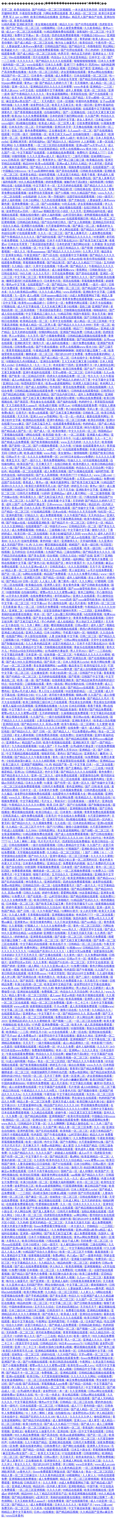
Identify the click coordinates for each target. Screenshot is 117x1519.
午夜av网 (63, 266)
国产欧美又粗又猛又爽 (94, 240)
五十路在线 (12, 625)
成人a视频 (33, 295)
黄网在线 (17, 1482)
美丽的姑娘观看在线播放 (17, 614)
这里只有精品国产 (51, 639)
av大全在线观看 (59, 1031)
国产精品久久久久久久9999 (64, 251)
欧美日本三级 (85, 137)
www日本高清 (14, 698)
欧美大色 (17, 97)
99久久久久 (21, 269)
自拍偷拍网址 (52, 112)
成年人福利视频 (11, 200)
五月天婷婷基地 (91, 1200)
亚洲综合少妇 (11, 383)
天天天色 (23, 416)
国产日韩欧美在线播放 (98, 317)
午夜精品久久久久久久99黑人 (39, 1090)
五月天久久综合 (44, 1306)
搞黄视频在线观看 (17, 178)
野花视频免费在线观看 (57, 508)
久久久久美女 (90, 1050)
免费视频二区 (50, 991)
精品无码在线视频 (63, 467)
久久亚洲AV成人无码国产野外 (25, 1284)
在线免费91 (67, 735)
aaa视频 (62, 665)
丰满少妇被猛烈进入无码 (65, 533)
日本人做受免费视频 (70, 28)
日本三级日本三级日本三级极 (27, 1310)
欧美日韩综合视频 (33, 1240)
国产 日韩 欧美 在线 (53, 687)
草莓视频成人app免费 (54, 1383)
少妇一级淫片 (105, 196)
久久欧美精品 (93, 28)
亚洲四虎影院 (52, 881)
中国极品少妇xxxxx (93, 35)
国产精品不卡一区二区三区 (69, 522)
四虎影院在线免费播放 (47, 368)
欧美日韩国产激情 (101, 1079)
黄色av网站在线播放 (100, 71)
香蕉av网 (17, 508)
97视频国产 (73, 848)
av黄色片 (26, 317)
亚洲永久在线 (25, 1394)
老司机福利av (37, 141)
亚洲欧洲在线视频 (60, 1442)
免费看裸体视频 (22, 870)
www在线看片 (35, 64)
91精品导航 (65, 313)
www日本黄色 (85, 1464)
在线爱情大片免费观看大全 (69, 793)
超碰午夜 (61, 1112)
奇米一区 (40, 614)
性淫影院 (106, 544)
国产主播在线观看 (50, 955)
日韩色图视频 (52, 929)
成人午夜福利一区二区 (66, 1427)
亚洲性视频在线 (62, 1237)
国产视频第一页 (31, 159)
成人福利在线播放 (57, 343)
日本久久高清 (32, 508)
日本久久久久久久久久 (87, 1204)
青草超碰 (85, 39)
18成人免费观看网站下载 (85, 295)
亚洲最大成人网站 (98, 434)
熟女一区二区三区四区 (52, 1061)
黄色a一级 (42, 482)
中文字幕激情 (23, 874)
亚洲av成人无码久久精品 (71, 163)
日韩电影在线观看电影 (85, 390)
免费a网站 (58, 1255)
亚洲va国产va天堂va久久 (91, 145)
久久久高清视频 (78, 566)
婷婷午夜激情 (50, 892)
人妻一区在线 (105, 141)
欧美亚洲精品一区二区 (95, 1156)
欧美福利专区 (33, 559)
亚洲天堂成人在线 (63, 1101)
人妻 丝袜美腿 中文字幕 (56, 500)
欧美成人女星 (66, 977)
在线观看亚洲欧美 (38, 522)
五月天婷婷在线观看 (70, 185)
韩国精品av (92, 328)
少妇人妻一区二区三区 (28, 1215)
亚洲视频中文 (63, 617)
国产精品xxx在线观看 (81, 687)
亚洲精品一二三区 (101, 86)
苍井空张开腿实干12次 (80, 903)
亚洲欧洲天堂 (23, 343)
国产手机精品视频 (37, 1295)
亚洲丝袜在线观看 (28, 991)
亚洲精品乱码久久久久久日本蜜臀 (51, 86)
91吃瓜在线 (69, 203)
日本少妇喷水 (31, 1244)
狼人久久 (29, 1336)
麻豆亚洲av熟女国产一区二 (23, 101)
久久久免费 (21, 104)
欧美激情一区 (68, 1350)
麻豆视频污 (64, 1138)
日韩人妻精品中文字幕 (28, 647)
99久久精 (26, 273)
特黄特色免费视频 (87, 101)
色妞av (31, 1061)
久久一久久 (71, 1178)
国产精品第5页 (63, 189)
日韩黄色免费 (94, 683)
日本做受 (38, 218)
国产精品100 (13, 581)
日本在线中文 (80, 357)
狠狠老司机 (48, 753)
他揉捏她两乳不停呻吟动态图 (49, 1072)
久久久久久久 (26, 60)
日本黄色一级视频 (42, 75)
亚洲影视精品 (77, 1486)
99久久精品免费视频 (31, 181)
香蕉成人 (29, 482)
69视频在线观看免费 (85, 405)
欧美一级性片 (82, 1336)
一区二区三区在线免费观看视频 (40, 50)
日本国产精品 (94, 1321)
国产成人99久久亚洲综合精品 (24, 661)
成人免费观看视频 (28, 258)
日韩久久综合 (68, 555)
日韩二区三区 (88, 636)
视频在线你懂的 (30, 214)
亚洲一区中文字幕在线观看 (87, 1431)
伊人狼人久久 (20, 1387)
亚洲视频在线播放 (46, 705)
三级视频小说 (57, 529)
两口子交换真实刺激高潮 (30, 848)
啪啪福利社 (100, 310)
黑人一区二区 (26, 606)
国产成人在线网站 (37, 387)
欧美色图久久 (81, 464)
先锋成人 (42, 529)
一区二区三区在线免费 (88, 1020)
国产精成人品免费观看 (15, 442)
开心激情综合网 (58, 603)
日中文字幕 (10, 302)
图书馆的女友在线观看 (31, 779)
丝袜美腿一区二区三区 (58, 654)
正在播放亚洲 (57, 130)
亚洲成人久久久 (93, 1339)
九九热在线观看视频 (54, 200)
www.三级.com (102, 475)
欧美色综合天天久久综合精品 (64, 1160)
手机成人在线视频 (55, 548)
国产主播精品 (74, 768)
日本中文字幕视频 (102, 1002)
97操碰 (103, 980)
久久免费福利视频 (96, 955)
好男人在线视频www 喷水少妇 (79, 148)
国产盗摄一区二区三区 (69, 936)
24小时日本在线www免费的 (77, 456)
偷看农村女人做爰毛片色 (40, 1431)
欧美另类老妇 (48, 859)
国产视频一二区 (62, 1020)
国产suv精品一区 (91, 922)
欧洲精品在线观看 (34, 420)
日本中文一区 (97, 57)
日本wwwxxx (55, 504)
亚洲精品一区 (100, 68)
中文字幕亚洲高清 (25, 1402)
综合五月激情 (41, 467)
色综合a (56, 57)
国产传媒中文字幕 (83, 508)
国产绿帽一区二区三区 (66, 288)
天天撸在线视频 (83, 126)
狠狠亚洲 (55, 427)
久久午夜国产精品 (75, 515)
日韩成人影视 (93, 332)
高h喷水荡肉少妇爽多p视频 (50, 1193)
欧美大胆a (24, 1024)
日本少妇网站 (31, 200)
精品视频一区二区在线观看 (26, 471)
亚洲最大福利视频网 (62, 1182)
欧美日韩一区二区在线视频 (31, 533)
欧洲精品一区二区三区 (17, 1119)
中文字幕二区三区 (25, 277)
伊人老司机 (96, 163)
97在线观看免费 (26, 233)
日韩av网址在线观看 (77, 639)
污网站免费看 (23, 617)
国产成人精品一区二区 (55, 357)
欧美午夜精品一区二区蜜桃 (78, 724)
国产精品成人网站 (17, 1127)
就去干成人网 (70, 1240)
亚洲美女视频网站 (12, 537)
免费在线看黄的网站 (98, 354)
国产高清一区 (52, 661)
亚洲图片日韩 (32, 577)
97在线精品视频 (41, 511)
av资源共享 (56, 1339)
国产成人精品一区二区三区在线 (34, 42)
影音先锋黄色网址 (41, 922)
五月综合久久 (60, 874)
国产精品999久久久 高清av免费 (40, 724)
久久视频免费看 (24, 145)
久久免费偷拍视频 (84, 1138)
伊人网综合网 (85, 1017)
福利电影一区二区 (14, 64)
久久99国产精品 (67, 1354)
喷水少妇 (64, 1167)
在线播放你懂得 (43, 709)
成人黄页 (68, 1145)
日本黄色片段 (52, 280)
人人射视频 (88, 141)
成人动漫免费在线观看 (23, 1086)
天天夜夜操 (9, 606)
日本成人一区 (39, 1039)
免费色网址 (31, 947)
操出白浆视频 (77, 1064)
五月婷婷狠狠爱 (49, 713)
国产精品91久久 (57, 141)
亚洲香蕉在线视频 (31, 137)
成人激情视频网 (62, 1420)
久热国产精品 (54, 551)
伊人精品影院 (105, 1413)
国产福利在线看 (47, 236)
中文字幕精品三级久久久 (41, 313)
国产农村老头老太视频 (44, 1218)
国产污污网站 (55, 826)
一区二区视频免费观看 (77, 870)
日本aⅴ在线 (75, 258)
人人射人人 (87, 1292)
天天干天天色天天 (26, 955)
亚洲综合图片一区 (41, 1438)
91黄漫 (48, 782)
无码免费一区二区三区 (95, 1240)
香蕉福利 (88, 1427)
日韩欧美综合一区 (100, 269)
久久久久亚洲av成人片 (41, 156)
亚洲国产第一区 (11, 1361)
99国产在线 (86, 555)
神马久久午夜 (49, 207)
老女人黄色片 (85, 119)
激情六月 (39, 343)
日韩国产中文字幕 (91, 672)
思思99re (94, 64)
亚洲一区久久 (20, 86)
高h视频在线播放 (26, 123)
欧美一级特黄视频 (42, 1277)
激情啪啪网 (81, 453)
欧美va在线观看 (45, 163)
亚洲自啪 (63, 1431)
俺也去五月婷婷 (81, 53)
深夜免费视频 (106, 1442)
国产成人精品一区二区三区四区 (90, 1409)
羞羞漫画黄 (102, 1251)
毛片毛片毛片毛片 (49, 841)
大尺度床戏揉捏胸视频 (55, 1376)
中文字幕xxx (38, 603)
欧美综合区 (87, 42)
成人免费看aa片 (27, 1035)
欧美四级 (48, 434)
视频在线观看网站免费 (95, 1119)
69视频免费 (105, 1376)
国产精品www (106, 878)
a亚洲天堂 (42, 1497)
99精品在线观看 (73, 1489)
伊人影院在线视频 (36, 636)
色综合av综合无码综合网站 (26, 650)
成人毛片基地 (77, 603)
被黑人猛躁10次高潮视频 (18, 705)
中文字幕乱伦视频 (81, 1083)
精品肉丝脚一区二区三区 (44, 940)
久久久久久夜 (52, 559)
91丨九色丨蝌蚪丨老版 (35, 625)
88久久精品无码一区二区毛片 (35, 39)
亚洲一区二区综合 (95, 90)
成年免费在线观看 (66, 775)
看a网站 (75, 1156)
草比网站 (108, 46)
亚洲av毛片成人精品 (24, 691)
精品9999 (74, 141)
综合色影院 (16, 683)
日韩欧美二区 (91, 412)
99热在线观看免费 (72, 606)
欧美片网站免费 (101, 661)
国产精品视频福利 (23, 1497)
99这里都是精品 (49, 148)
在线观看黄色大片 (94, 445)
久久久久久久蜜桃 (102, 856)
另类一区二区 (102, 324)
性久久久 (93, 376)
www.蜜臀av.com (55, 218)
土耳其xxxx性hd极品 (89, 478)
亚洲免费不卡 (84, 365)
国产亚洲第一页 (40, 1281)
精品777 (78, 328)
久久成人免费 (17, 914)
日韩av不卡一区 (16, 456)
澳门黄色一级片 (68, 581)
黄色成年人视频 (56, 68)
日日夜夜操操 (76, 801)
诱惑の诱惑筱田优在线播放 (97, 628)
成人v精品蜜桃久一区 (76, 1042)
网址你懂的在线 (75, 683)
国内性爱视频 (64, 178)
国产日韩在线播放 (102, 834)
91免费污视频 (79, 966)
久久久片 (14, 540)
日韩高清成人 (58, 566)
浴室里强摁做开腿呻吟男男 (60, 610)
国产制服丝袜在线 (12, 643)
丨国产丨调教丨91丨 (95, 852)
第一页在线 (43, 35)
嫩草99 (104, 753)
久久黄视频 (16, 925)
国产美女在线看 (43, 617)
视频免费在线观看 (79, 167)
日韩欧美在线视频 (91, 170)
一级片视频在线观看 (48, 1042)
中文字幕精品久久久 (24, 1262)
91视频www (74, 947)
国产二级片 (83, 977)
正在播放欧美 (34, 1460)
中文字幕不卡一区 (44, 185)
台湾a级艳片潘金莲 (33, 504)
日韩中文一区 (55, 302)
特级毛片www (59, 526)
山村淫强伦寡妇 (73, 214)
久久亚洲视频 (78, 1391)
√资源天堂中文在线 (91, 929)
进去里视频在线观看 (73, 71)
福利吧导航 (102, 471)
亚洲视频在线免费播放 (84, 808)
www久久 (15, 797)
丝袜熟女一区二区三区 (64, 1196)
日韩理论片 (108, 390)
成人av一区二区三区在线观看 (24, 31)
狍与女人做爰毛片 (66, 42)
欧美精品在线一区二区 (34, 321)
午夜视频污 (62, 390)
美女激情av (65, 453)
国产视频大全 (75, 1471)
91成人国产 (46, 746)
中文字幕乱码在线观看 (34, 944)
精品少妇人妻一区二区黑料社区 (78, 859)
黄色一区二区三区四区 (87, 925)
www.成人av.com (105, 1464)
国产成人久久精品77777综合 (84, 262)
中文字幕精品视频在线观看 (23, 753)
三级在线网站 (72, 551)
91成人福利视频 (83, 438)
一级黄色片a (31, 1358)
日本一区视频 (65, 101)
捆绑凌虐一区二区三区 (40, 354)
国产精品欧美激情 (66, 709)
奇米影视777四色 (63, 365)
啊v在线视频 (49, 108)
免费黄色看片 (42, 658)
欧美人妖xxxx (101, 39)
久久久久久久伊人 (14, 749)
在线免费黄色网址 (75, 504)
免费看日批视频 (76, 1310)
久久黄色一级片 (74, 955)
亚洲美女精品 (28, 174)
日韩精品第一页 (36, 819)
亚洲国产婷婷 (100, 306)
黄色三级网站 (86, 592)
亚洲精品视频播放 (81, 874)
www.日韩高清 (10, 159)
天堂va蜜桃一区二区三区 (67, 372)
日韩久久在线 (32, 892)
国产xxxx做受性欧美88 (82, 588)
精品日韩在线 (11, 1090)
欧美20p (16, 115)
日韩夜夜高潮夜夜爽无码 (86, 1281)
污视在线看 (91, 497)
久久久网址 (46, 189)
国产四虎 (64, 486)
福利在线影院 (26, 475)
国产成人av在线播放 (78, 537)
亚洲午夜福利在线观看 (37, 372)
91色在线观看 (82, 1398)
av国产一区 (54, 449)
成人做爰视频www (63, 269)
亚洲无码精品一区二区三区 (47, 1222)
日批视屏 (39, 1317)
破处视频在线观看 (70, 207)
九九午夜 (66, 445)
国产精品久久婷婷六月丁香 (56, 82)
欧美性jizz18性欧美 (42, 178)
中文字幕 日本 (83, 764)
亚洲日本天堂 (63, 126)
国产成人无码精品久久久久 (29, 449)
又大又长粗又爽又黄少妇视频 (59, 306)
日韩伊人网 (15, 453)
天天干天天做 (66, 489)
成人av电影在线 (22, 379)
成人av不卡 (86, 1152)
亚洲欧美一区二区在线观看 (64, 779)
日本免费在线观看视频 (31, 119)
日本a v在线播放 (44, 1511)
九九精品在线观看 (42, 1112)
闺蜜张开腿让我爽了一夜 (91, 350)
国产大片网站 (10, 548)
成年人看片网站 (76, 493)
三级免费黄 (44, 288)
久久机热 (39, 1160)
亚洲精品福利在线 (94, 211)
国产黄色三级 (23, 467)
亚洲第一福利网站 (73, 559)
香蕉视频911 (28, 288)
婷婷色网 (14, 1493)
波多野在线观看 (103, 881)
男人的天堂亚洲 (73, 427)
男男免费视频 (105, 1456)
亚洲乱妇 (17, 1431)
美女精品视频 (70, 1394)
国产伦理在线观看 (86, 24)
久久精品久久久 (102, 1009)
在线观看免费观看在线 (67, 423)
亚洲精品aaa (107, 760)
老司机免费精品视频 (48, 1332)
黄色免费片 (106, 771)
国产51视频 (62, 192)
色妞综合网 (8, 233)
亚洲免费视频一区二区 (26, 203)
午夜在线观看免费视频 (20, 1053)
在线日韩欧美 (92, 207)
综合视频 (53, 555)
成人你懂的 (86, 1171)
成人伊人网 (8, 977)
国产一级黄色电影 (91, 1255)
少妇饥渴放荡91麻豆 (19, 760)
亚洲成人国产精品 (72, 97)
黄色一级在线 (55, 683)
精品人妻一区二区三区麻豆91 (32, 1427)
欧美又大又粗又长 (63, 104)
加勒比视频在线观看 (54, 588)
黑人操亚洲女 (77, 570)
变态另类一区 (74, 497)
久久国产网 (92, 115)
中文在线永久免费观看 (72, 815)
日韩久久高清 (26, 1138)
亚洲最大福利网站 (82, 1259)
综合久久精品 (11, 225)
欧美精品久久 (84, 797)
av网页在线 (8, 918)
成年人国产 (13, 504)
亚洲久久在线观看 (84, 595)
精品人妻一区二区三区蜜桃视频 (34, 1017)
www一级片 (108, 573)
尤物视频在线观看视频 (78, 310)
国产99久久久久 (38, 856)
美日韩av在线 (81, 716)
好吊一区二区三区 (88, 1182)
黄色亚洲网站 (75, 786)
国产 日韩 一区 (42, 731)
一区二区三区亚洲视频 (31, 1489)
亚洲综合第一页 (42, 1119)
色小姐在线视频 (76, 409)
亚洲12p (19, 771)
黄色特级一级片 (50, 540)
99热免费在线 (83, 178)
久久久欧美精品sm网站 (23, 291)
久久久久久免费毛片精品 (83, 573)
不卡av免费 (62, 746)
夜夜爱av (93, 958)
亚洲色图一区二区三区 (82, 1438)
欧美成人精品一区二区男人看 (57, 123)
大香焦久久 (13, 1240)
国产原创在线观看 (67, 170)
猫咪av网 (81, 694)
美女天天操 (99, 313)
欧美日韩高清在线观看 (64, 1361)
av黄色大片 (24, 1471)
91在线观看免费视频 (75, 449)
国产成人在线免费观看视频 (72, 834)
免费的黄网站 (23, 1317)
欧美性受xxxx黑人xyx (81, 1365)
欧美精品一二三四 (41, 878)
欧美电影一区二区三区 (74, 1130)
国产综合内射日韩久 (54, 222)
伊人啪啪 (69, 1464)
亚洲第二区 (16, 610)
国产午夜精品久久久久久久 (28, 93)
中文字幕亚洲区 (30, 801)
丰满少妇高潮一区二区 (64, 672)
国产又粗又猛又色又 (39, 423)
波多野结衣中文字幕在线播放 (92, 984)
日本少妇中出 (93, 837)
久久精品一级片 (22, 266)
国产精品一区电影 (54, 577)
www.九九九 (106, 192)
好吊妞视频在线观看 (96, 460)
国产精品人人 (61, 731)
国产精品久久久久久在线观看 (54, 60)
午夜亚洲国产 (32, 255)
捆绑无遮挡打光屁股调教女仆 (24, 280)
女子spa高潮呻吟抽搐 (41, 170)
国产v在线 (15, 1383)
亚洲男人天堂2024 (66, 749)
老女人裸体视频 (54, 537)
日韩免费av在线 (24, 346)
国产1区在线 (51, 255)
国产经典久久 (51, 1314)
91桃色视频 (8, 24)
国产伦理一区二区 (12, 1156)
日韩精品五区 (34, 771)
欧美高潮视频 (74, 998)
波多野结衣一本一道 (55, 1391)
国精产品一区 (69, 1171)
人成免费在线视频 (100, 233)
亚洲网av (93, 760)
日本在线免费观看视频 (61, 339)
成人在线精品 (66, 621)
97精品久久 (85, 475)
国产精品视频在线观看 (84, 896)
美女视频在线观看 (46, 24)
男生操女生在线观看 (43, 401)
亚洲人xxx (36, 416)
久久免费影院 (65, 1270)
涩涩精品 (72, 68)
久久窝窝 (102, 724)
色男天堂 (64, 53)
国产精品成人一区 (37, 427)
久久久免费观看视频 (35, 115)
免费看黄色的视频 (74, 863)
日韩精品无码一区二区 (83, 526)
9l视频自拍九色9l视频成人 (22, 361)
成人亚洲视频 (26, 669)
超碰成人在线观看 (66, 1152)
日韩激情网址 (92, 1453)
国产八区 (60, 878)
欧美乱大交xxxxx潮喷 (54, 570)
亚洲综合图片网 (46, 489)
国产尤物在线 (77, 200)
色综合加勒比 (31, 357)
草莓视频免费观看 (34, 262)
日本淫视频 (64, 918)
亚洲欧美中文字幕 (94, 291)
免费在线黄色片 (65, 1017)
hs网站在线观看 (33, 573)
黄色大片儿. (10, 68)
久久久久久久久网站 (84, 1376)
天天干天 (95, 566)
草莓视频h (59, 658)
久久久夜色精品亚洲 (38, 643)
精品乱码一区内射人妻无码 (50, 1486)
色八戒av (72, 1255)
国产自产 (89, 368)
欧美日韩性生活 (44, 900)
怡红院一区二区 (33, 1075)
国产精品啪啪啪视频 (89, 339)
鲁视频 (110, 427)
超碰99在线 (48, 1354)
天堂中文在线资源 (102, 639)
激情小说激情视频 (77, 826)
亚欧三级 (17, 130)
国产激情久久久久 (77, 277)
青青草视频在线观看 (51, 277)
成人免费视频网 (102, 1222)
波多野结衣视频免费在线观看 (32, 793)
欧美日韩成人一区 (47, 812)
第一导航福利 (56, 196)
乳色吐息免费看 (79, 284)
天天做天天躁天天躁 (80, 933)
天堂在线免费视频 (63, 273)
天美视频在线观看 (38, 914)
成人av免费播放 (90, 1178)
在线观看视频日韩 (77, 218)
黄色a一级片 (98, 486)
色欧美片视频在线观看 (90, 995)
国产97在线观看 (62, 1163)
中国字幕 (93, 1486)
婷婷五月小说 (80, 486)
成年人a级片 (68, 137)
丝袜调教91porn (100, 156)
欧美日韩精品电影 (103, 464)
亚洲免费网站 (103, 610)
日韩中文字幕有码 (102, 1108)
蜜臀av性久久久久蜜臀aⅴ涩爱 (19, 713)
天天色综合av (96, 515)
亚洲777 (98, 555)
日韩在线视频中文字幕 (94, 1196)
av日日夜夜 (30, 189)
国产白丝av (13, 1149)
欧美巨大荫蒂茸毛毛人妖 (41, 486)
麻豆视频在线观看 (17, 716)
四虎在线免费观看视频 (66, 35)
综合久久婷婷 (14, 1325)
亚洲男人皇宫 (52, 584)
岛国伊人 (104, 1233)
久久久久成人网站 (50, 291)
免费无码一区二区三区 (101, 603)
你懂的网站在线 (49, 332)
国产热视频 (43, 680)
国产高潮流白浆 (77, 658)
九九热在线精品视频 (33, 240)
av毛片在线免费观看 (100, 570)
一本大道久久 (76, 1226)
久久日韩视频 (34, 537)
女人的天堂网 (88, 911)
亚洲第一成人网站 (28, 966)
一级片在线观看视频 (59, 716)
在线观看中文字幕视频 (50, 90)
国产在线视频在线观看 (15, 1277)
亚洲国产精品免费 (71, 332)
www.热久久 (89, 533)
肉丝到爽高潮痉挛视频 (97, 1167)
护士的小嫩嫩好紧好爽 (74, 1079)
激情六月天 (99, 529)
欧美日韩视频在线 (95, 1489)
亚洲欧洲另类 (25, 24)
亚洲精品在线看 (19, 1057)
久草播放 (97, 244)
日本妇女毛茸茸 (68, 79)
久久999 (38, 544)
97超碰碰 (7, 1079)
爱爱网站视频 (69, 892)
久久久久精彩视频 (44, 760)
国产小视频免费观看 (53, 335)
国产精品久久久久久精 (98, 185)
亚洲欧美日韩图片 (12, 768)
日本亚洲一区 (34, 654)
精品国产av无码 (32, 742)
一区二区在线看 (11, 196)
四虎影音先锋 (103, 1152)
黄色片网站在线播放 (102, 966)
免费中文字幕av (24, 35)
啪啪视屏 (93, 632)
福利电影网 (108, 64)
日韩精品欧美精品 (28, 222)
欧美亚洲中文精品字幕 (58, 984)
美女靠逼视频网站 (57, 93)
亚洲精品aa (58, 493)
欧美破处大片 (10, 50)
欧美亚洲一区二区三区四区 (20, 1467)
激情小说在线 (68, 1009)
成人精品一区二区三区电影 (91, 321)
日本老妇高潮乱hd (84, 823)
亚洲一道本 (103, 907)
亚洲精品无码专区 (104, 222)
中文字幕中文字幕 (103, 379)
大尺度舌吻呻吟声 (98, 815)
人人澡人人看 (48, 581)
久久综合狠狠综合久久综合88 (43, 907)
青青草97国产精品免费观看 (96, 709)
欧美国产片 (102, 1171)
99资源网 (99, 236)
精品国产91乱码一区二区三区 (67, 962)
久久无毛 (76, 211)
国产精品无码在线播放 (94, 79)
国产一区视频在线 (74, 112)
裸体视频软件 (99, 1284)
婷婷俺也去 (21, 936)
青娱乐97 (60, 801)
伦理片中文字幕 (105, 1365)
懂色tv (54, 229)
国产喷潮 (87, 247)
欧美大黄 (68, 907)
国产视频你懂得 (88, 1090)
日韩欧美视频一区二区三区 (40, 79)
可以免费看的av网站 (32, 68)
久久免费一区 (14, 1116)
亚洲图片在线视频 (32, 225)
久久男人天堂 (91, 251)
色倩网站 (7, 1500)
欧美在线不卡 (58, 944)
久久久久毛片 (41, 273)
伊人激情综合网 (104, 365)
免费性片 (81, 64)
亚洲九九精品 (34, 632)
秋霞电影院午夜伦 (32, 383)
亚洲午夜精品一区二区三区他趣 (66, 420)
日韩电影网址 (47, 830)
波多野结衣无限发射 (41, 192)
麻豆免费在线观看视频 (68, 317)
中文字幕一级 (47, 247)
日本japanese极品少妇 (54, 295)
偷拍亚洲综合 (102, 1416)
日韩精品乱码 (61, 1189)
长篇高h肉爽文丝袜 (57, 1409)
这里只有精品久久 (68, 247)
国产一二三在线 (94, 768)
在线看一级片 (37, 299)
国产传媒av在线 (16, 522)
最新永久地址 (85, 1035)
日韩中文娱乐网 (35, 1299)
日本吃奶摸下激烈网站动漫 (67, 115)
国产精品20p (60, 284)
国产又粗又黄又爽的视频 (38, 398)
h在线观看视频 (93, 614)
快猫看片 (17, 559)
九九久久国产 (44, 1152)
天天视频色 (81, 82)
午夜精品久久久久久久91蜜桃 (92, 654)
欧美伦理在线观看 (94, 258)
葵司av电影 (37, 1409)
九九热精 (22, 1222)
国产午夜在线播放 (47, 346)
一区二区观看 (77, 434)
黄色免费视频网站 (36, 130)
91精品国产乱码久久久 (85, 900)
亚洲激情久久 (70, 540)
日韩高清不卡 (55, 1310)
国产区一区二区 (11, 573)
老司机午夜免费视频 (62, 694)
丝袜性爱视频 (51, 97)
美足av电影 (68, 995)
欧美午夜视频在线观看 (57, 742)
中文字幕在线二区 (100, 1039)
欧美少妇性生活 (33, 1424)
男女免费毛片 (26, 837)
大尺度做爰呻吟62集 (58, 225)
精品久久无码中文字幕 (61, 119)
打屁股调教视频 (73, 1185)
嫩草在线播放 (47, 918)
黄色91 (61, 753)
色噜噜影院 (94, 46)
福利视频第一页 (27, 918)
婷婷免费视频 (54, 181)
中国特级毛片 (75, 1387)
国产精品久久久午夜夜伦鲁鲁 (48, 167)
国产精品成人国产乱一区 (17, 431)
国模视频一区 (39, 134)
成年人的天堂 (106, 533)
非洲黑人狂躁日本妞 (85, 383)
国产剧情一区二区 (20, 445)
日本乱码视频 (35, 551)
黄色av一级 (31, 82)
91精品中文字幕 (11, 189)
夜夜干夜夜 (88, 174)
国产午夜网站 (68, 1141)
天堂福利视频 (44, 126)
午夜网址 (41, 1321)
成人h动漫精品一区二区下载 (98, 1086)
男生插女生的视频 (80, 702)
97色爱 (36, 1024)
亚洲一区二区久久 (42, 775)
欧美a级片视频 (48, 405)
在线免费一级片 (78, 727)
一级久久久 (19, 251)
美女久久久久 (23, 1464)
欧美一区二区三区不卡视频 (76, 1251)
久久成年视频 (105, 973)
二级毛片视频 (81, 156)
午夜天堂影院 (57, 973)
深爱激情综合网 (90, 775)
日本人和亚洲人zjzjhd (76, 661)
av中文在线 (27, 90)
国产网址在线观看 (31, 1456)
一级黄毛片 (93, 801)
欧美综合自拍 (102, 797)
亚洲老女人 (100, 53)
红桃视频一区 (28, 247)
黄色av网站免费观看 (86, 1237)
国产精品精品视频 (14, 394)
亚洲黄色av (13, 742)
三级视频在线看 (35, 683)
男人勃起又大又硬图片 (90, 621)
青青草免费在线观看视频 (77, 299)
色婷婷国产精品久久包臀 (48, 409)
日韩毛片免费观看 (28, 493)
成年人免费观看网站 (91, 394)
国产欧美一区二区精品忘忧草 (27, 376)
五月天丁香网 (31, 687)
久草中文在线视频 (44, 266)
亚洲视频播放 (93, 1266)
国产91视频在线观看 (81, 471)
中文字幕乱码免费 (12, 654)
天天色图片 (48, 101)
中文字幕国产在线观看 (31, 152)
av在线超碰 (29, 196)
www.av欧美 (21, 1006)
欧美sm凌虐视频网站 (58, 383)
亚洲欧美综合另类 (31, 548)
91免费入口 (100, 870)
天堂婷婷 (78, 500)
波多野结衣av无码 (17, 211)
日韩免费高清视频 (47, 735)
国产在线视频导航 (77, 1500)
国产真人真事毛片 (104, 178)
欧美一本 (61, 434)
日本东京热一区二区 (22, 126)
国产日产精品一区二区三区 (23, 28)
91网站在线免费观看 (89, 398)
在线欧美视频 (23, 185)
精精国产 (75, 544)
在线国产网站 (14, 636)
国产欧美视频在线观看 (45, 442)
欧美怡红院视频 (30, 1174)
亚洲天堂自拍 (55, 819)
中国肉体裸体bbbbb (13, 1083)
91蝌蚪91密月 (70, 911)
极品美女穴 (63, 156)
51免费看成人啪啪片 (55, 808)
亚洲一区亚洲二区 (28, 518)
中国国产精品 (30, 639)
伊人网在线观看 (69, 229)
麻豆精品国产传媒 (96, 1185)
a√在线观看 (75, 548)
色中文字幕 (52, 771)
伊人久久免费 (65, 1046)
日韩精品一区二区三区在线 (85, 944)
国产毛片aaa (8, 1035)
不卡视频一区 (75, 1321)
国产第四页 (21, 401)
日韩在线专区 (10, 273)
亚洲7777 (69, 64)
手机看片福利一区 (74, 632)
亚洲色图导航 (14, 515)
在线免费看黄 (56, 1500)
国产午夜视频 (85, 969)
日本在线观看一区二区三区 (91, 75)
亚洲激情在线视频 (70, 108)
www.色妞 (50, 453)
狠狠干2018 (54, 299)
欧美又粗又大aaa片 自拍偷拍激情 (69, 134)
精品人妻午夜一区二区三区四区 (28, 995)
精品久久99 (66, 24)
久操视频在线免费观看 (61, 152)
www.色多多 (81, 86)
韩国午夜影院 (82, 313)
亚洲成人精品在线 (12, 632)
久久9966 (31, 830)
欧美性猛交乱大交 (95, 665)
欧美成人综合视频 (104, 720)
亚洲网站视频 (23, 998)
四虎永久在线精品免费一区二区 (66, 376)
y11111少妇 (24, 218)
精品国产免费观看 (55, 573)
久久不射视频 (95, 562)
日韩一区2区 (30, 581)
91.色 (29, 544)
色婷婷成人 (90, 423)
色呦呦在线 (9, 1024)
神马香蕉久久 (28, 497)
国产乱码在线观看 (12, 881)
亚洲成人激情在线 (77, 1123)
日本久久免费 (106, 60)
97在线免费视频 (105, 746)
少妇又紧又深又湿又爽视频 (85, 1112)
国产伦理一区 (63, 782)
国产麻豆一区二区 (83, 225)
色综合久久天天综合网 (90, 467)
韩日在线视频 (10, 321)
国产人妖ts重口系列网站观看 (65, 614)
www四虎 (66, 599)
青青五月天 (13, 460)
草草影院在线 (79, 93)
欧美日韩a (33, 1376)
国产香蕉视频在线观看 (28, 112)
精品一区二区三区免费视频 (48, 1002)
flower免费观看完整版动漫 (50, 1226)
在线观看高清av (11, 1013)
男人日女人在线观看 (51, 691)
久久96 (42, 196)
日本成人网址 (71, 1200)
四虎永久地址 (14, 1299)
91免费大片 (24, 438)
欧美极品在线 (95, 159)
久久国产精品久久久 (22, 1152)
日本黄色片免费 (49, 790)
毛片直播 (20, 1207)
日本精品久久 (24, 365)
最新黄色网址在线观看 (55, 1174)
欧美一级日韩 (84, 104)
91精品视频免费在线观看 (59, 31)
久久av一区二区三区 (27, 588)
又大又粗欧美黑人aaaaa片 (22, 405)
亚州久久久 (100, 189)
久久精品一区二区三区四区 (64, 852)
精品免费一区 (47, 1046)
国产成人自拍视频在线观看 (61, 628)
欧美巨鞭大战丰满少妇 (91, 1101)
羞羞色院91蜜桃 (43, 317)
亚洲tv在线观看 (16, 1376)
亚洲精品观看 (28, 958)
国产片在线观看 (99, 93)
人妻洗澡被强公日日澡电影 (54, 720)
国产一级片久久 (32, 460)
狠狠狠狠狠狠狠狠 (85, 60)
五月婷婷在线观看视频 (53, 676)
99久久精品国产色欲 (84, 192)
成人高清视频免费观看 (84, 1006)
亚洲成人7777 (97, 152)
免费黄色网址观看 (76, 302)
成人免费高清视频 (55, 471)
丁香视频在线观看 (12, 434)
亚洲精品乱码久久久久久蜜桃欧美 (30, 1020)
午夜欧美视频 (106, 1138)
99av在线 (29, 698)
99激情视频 (19, 156)
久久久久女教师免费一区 (43, 456)
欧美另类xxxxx (37, 973)
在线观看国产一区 (104, 167)
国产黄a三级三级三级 (71, 159)
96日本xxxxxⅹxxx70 (71, 1343)
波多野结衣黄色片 (12, 387)
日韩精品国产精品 (56, 46)
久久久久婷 (54, 1489)
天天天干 (29, 1042)
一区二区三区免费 (20, 665)
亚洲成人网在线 (73, 1460)
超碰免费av (8, 1394)
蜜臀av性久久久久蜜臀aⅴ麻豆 (58, 592)
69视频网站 (48, 28)
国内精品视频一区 (66, 39)
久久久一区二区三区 (51, 233)
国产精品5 (18, 1273)
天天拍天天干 (88, 1306)
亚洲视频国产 (78, 1039)
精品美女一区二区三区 (37, 1108)
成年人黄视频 (74, 90)
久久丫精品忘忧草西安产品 (51, 1493)
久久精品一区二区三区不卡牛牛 (52, 438)
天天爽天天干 (44, 464)
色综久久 (74, 1295)
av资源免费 (51, 137)
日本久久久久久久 (66, 1504)
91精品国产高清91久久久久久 (46, 951)
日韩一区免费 (10, 1445)
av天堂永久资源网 (17, 595)
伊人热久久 (97, 991)
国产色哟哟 (32, 207)
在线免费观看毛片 (63, 885)
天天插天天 (91, 980)
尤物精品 (92, 1226)
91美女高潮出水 (40, 269)
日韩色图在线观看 (95, 790)
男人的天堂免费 (54, 768)
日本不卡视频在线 (39, 1237)
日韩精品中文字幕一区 (32, 1123)
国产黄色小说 (37, 562)
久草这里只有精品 (68, 174)
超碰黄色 (95, 1262)
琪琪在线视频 (71, 280)
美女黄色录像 (71, 584)
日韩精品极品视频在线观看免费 (87, 335)
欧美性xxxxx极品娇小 (31, 302)
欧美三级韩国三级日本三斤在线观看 (49, 328)
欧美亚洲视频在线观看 (82, 878)
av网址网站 (81, 1215)
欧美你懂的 (59, 431)
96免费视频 (92, 757)
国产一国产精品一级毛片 (54, 1259)
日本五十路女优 (81, 1449)
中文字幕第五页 (96, 1387)
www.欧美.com (10, 987)
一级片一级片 (98, 284)
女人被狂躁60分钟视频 (26, 738)
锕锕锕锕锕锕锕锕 (63, 350)
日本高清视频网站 (34, 1097)
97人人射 (42, 694)
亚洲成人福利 (60, 1281)
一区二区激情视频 (99, 493)
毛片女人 (47, 518)
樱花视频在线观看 (56, 544)
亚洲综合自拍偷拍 (91, 1314)
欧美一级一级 (26, 680)
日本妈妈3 (7, 955)
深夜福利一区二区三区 (91, 31)
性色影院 (55, 387)
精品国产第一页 (63, 764)
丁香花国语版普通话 (42, 244)
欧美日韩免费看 (73, 368)
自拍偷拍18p (63, 1413)
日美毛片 (22, 412)
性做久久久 (75, 460)
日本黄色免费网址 (34, 863)
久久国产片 (94, 845)
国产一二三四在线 (100, 650)
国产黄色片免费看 (97, 559)
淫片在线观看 (41, 57)
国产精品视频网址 (82, 889)
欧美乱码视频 (96, 420)
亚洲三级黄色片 (13, 577)
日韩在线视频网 (97, 387)
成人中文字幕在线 (28, 306)
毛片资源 (74, 1086)
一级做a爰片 (99, 134)
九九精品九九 (47, 1262)
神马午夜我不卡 (94, 427)
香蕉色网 (26, 368)
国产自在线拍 (14, 867)
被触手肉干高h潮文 (76, 181)
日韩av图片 (82, 625)
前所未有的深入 (86, 1456)
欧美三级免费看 (89, 1273)
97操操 (77, 445)
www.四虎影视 (72, 291)
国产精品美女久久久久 (97, 551)
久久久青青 (40, 962)
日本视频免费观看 (71, 790)
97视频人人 (32, 925)
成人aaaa (55, 995)
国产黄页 (85, 68)
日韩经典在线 (83, 189)
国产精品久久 (78, 266)
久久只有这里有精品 (74, 57)
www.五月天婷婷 (71, 442)
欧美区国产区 (26, 464)
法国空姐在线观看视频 (81, 196)
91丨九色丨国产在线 (15, 1369)
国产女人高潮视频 (79, 222)
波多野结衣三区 (40, 104)
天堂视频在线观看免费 (31, 852)
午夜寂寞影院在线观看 (71, 760)
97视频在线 (8, 306)
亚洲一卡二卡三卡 (77, 1002)
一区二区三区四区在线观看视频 (55, 145)
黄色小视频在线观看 (61, 1149)
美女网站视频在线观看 (26, 108)
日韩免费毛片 (52, 1445)
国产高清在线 (31, 1383)
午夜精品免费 (41, 350)
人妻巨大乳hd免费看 (79, 951)
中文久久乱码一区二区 (82, 431)
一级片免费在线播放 (83, 343)
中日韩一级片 (20, 134)
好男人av (65, 405)
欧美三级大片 (11, 764)
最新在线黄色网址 (98, 416)
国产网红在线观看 (74, 1445)
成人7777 (76, 1405)
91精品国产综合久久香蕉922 (40, 1251)
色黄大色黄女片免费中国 (32, 229)
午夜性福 (49, 1094)
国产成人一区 (42, 431)
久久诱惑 (100, 933)
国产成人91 (59, 1288)
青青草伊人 (49, 159)
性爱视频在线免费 (47, 1204)
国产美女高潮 (37, 555)
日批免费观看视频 (88, 123)
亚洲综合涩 (54, 863)
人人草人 (104, 148)
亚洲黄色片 (91, 753)
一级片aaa (36, 211)
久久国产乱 (33, 500)
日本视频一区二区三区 (20, 903)
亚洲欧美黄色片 (82, 720)
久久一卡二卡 (43, 365)
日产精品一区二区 (63, 1328)
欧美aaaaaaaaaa (36, 251)
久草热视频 (8, 1229)
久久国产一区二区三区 (90, 1299)
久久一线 (7, 467)
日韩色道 (102, 508)
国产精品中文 (77, 46)
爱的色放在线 (103, 1402)
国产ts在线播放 (51, 203)
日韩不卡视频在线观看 (15, 1134)
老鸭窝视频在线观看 (97, 214)
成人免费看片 (64, 75)
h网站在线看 (33, 434)
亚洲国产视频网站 (32, 764)
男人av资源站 (28, 148)
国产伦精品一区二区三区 (21, 676)
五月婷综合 (19, 551)
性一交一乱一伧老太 (72, 416)
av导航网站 (51, 416)
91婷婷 (45, 493)
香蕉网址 (82, 269)
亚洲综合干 (16, 929)
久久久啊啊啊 (56, 1123)
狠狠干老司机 (41, 874)
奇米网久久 (107, 383)
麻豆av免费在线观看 (14, 1171)
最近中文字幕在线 (23, 1321)
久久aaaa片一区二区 (80, 130)
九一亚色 (20, 295)
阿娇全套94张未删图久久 (51, 698)
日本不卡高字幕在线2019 (62, 240)
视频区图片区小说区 (56, 211)
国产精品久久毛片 (98, 698)
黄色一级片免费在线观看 (68, 757)
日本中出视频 (93, 372)
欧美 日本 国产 (56, 804)
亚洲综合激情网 (50, 361)
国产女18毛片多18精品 (37, 478)
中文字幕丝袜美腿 (79, 1508)
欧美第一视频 (11, 969)
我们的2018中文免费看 (69, 354)
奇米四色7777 (68, 475)
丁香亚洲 (60, 1438)
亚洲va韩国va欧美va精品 (91, 1229)
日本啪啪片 (62, 900)
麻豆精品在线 (100, 716)
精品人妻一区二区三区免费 (22, 570)
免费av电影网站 (11, 885)
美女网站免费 (65, 797)
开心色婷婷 (92, 50)
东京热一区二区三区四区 (44, 71)
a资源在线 (61, 1068)
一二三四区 (86, 610)
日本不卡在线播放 (101, 302)
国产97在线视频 (77, 804)
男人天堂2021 (78, 650)
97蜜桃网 (101, 581)
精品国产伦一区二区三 (15, 75)
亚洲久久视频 (33, 929)
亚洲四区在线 (11, 724)
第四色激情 (80, 918)
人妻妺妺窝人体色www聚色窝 (24, 46)
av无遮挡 (7, 1046)
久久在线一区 (63, 823)
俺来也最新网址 (19, 167)
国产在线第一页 (37, 896)
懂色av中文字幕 (16, 284)
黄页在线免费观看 (74, 387)
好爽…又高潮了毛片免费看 (29, 339)
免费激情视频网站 (43, 1050)
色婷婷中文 (86, 401)
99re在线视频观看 (20, 57)
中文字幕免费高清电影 (69, 518)
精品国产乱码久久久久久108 (65, 837)
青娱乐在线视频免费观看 (89, 647)
